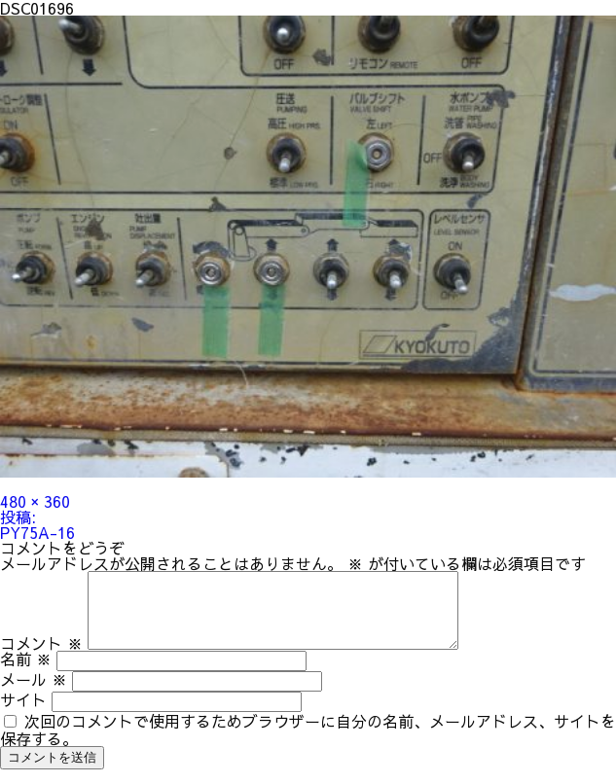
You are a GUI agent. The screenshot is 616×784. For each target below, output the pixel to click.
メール (33, 693)
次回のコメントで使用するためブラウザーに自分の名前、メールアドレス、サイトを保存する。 (308, 744)
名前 (26, 673)
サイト (23, 714)
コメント (41, 657)
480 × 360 (35, 501)
